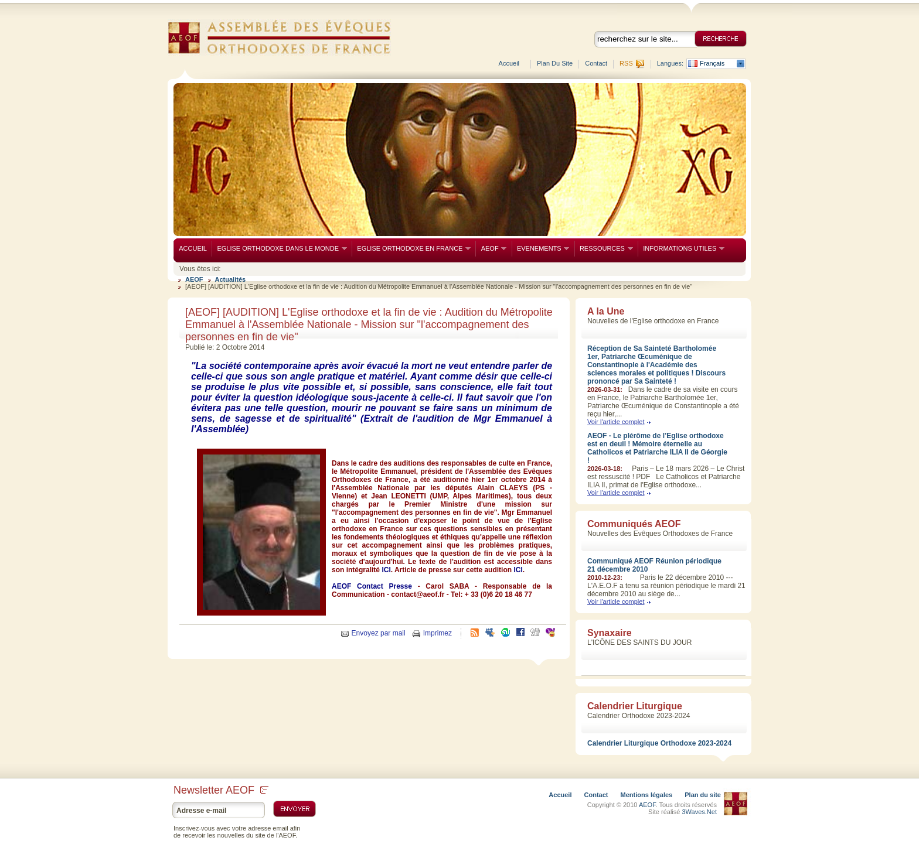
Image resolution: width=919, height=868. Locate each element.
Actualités (230, 279)
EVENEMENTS (541, 248)
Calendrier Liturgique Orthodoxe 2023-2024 (659, 743)
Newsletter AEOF (220, 790)
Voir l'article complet (615, 421)
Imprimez (437, 633)
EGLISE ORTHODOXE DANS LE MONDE (279, 248)
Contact (596, 63)
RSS (626, 63)
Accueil (509, 63)
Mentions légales (647, 794)
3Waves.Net (699, 811)
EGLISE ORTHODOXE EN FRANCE (411, 248)
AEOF (490, 248)
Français (712, 63)
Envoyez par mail (379, 633)
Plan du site (555, 63)
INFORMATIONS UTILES (681, 248)
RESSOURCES (603, 248)
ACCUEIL (193, 248)
